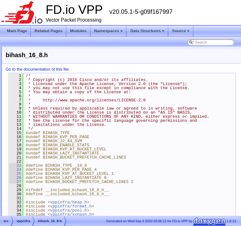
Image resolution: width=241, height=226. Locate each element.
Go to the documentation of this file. (116, 69)
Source (181, 33)
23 (94, 190)
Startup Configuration (28, 81)
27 (94, 206)
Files (20, 126)
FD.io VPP (14, 51)
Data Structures (147, 33)
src (23, 141)
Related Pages (48, 31)
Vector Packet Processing (32, 58)
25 (94, 198)
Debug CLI (20, 73)
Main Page (17, 31)
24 (94, 194)
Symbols (23, 149)
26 (94, 202)
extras (26, 134)
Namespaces (109, 33)
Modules (78, 31)
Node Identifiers (24, 88)
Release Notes (23, 66)
